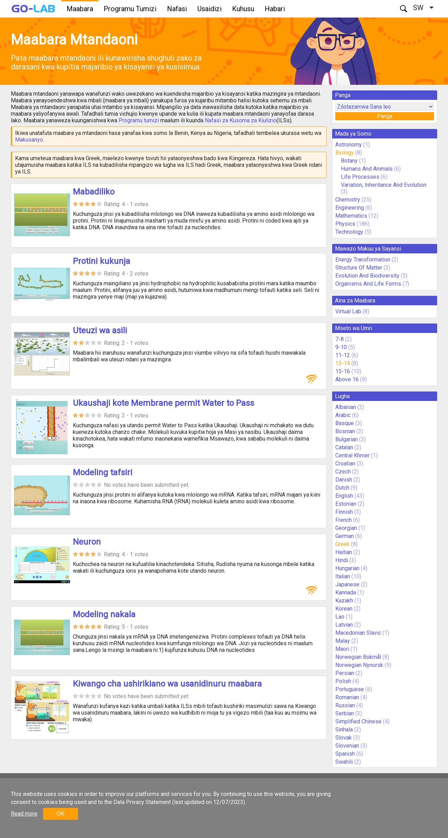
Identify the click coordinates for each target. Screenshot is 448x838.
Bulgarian (346, 439)
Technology (349, 232)
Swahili (344, 761)
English (344, 495)
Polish (343, 681)
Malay (342, 641)
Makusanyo (29, 139)
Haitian (343, 552)
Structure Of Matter (358, 267)
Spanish (345, 753)
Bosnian (345, 431)
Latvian (344, 624)
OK (60, 814)
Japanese (347, 584)
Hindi (341, 560)
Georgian (346, 528)
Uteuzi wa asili (100, 330)
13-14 (342, 363)
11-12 (342, 355)
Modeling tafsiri (102, 472)
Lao (339, 616)
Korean (343, 608)
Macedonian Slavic (358, 632)
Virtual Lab (348, 311)
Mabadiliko (93, 192)
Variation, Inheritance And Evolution (383, 185)
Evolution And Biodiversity (367, 275)
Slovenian (347, 745)
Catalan (344, 447)
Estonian (345, 503)
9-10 (341, 347)
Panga (384, 116)
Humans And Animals (367, 168)
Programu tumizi (139, 120)
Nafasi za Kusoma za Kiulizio (240, 120)
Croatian (345, 463)
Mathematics (351, 215)
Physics (345, 223)
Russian (345, 705)
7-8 (339, 339)
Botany (349, 160)
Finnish (344, 512)
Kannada (345, 592)
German (344, 536)
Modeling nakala (104, 614)
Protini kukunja (101, 261)
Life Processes (360, 176)
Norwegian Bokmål (358, 657)
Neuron (87, 542)
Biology (344, 152)
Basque (344, 423)
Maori (342, 649)
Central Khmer (352, 455)
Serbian (344, 713)
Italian (342, 576)
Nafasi (177, 9)
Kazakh (344, 600)
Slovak (343, 737)
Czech (343, 471)
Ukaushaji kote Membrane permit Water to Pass (163, 403)
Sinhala (344, 729)
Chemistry (347, 199)
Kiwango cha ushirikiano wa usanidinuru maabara (167, 684)
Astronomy (348, 144)
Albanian (345, 407)
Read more (24, 813)
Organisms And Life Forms (368, 283)
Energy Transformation (362, 259)
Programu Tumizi (130, 9)
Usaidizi (209, 9)
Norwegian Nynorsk (359, 665)
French (343, 520)
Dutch (342, 487)
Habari (275, 9)
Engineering (349, 207)
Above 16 (347, 379)
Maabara (79, 9)
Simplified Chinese (358, 721)
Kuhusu (243, 9)
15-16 (342, 371)
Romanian (347, 697)
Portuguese (349, 689)
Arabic (343, 415)
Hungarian (347, 568)
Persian (344, 673)
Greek (342, 544)
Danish (343, 479)
